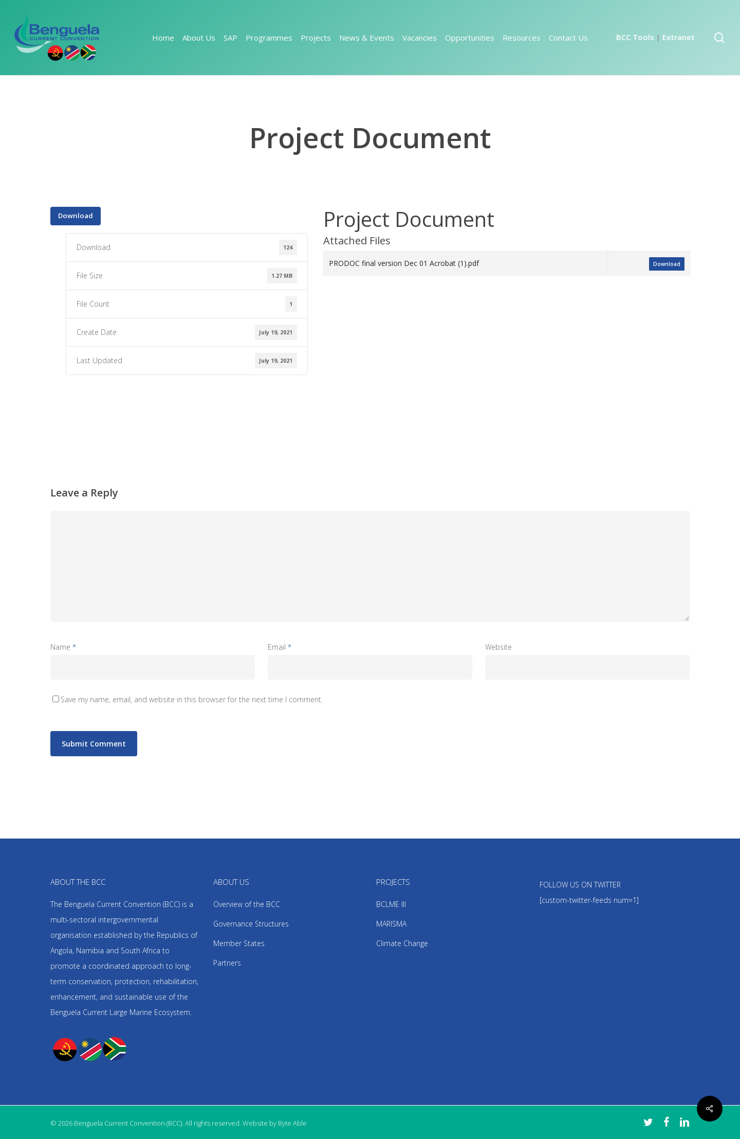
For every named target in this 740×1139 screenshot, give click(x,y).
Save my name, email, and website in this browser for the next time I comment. (192, 699)
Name (63, 647)
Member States (239, 943)
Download (75, 215)
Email (279, 647)
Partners (227, 963)
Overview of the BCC (246, 904)
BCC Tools (635, 37)
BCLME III (391, 904)
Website (498, 647)
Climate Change (402, 943)
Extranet (678, 37)
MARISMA (391, 924)
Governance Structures (251, 924)
